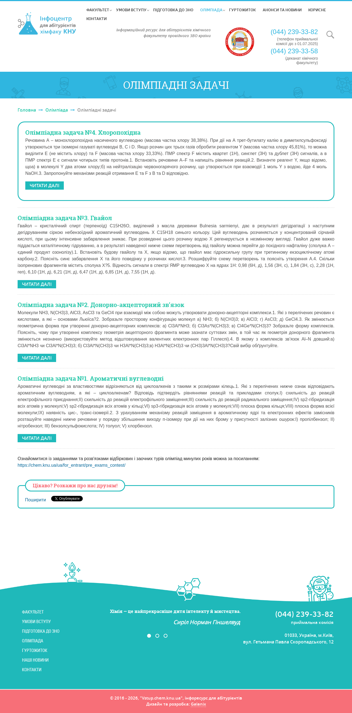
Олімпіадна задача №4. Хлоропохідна (83, 132)
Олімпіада (211, 9)
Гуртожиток (242, 9)
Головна (27, 110)
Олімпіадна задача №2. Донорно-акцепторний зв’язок (101, 305)
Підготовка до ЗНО (173, 9)
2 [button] (157, 636)
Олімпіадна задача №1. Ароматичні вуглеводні (91, 378)
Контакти (96, 18)
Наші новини (35, 660)
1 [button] (149, 636)
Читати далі (44, 186)
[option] (161, 617)
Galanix (198, 704)
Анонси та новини (282, 9)
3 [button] (165, 636)
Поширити (35, 500)
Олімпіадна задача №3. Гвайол (65, 218)
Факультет (97, 9)
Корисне (317, 9)
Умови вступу (131, 9)
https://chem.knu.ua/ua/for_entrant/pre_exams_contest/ (71, 465)
